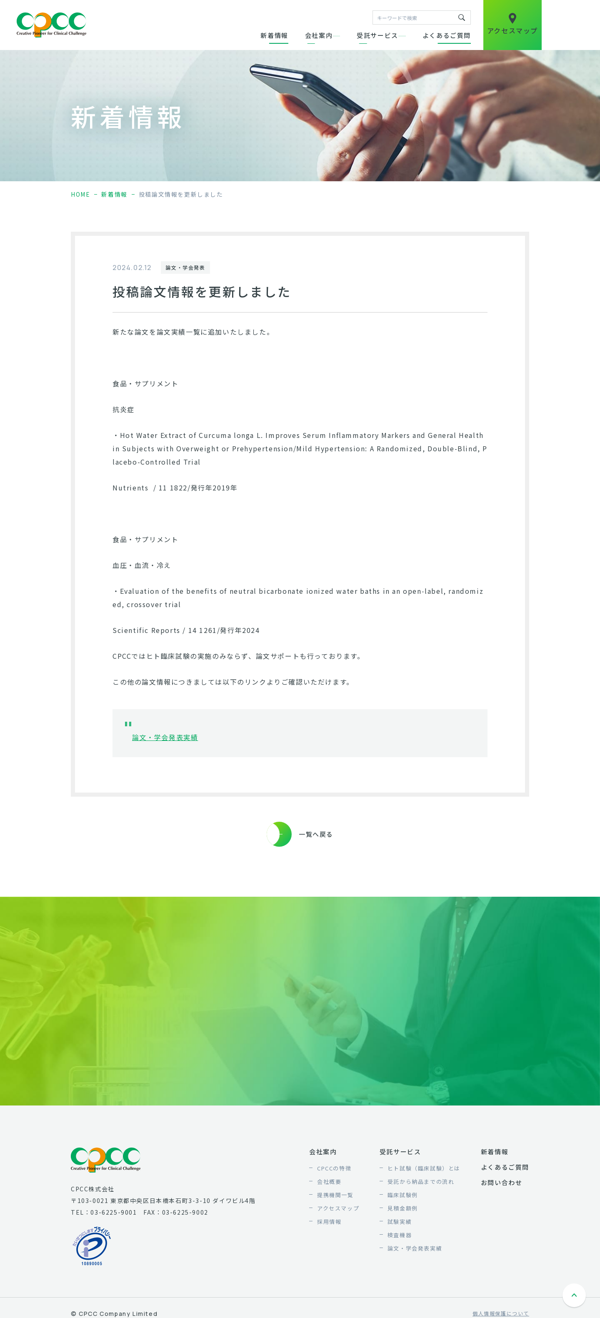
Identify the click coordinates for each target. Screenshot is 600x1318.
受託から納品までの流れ (421, 1181)
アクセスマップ (338, 1208)
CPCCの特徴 (334, 1168)
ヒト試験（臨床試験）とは (424, 1168)
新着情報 (274, 35)
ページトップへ (575, 1296)
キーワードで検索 (462, 18)
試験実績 (400, 1221)
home (80, 194)
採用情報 (329, 1221)
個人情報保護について (500, 1313)
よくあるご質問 (446, 35)
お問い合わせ (501, 1182)
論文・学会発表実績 (165, 737)
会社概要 (329, 1181)
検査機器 (400, 1235)
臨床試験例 (403, 1195)
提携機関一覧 (335, 1195)
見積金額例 (403, 1208)
